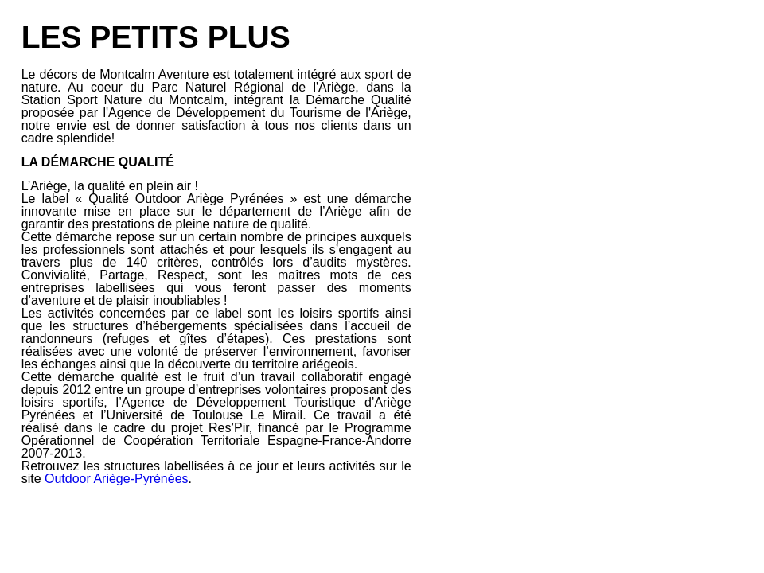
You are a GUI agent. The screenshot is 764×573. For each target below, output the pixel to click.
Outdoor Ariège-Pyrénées (117, 478)
